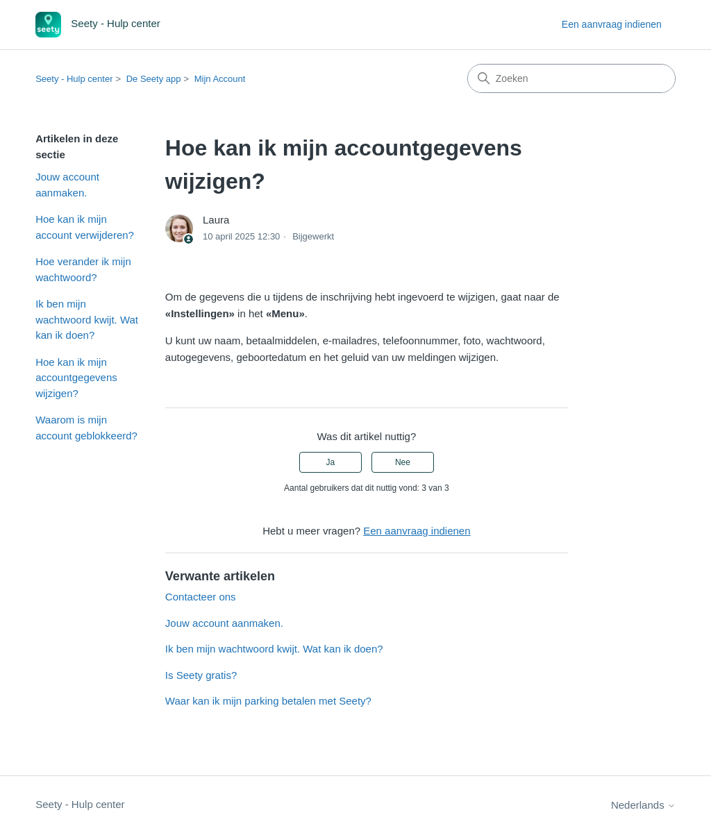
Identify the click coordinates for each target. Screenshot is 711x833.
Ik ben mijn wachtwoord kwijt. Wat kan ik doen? (86, 319)
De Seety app (153, 79)
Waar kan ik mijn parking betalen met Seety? (268, 701)
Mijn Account (220, 79)
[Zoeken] (571, 78)
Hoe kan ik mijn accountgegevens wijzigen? (76, 377)
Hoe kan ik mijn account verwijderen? (84, 227)
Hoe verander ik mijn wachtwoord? (83, 269)
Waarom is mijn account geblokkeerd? (86, 427)
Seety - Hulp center (73, 79)
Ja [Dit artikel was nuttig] (330, 462)
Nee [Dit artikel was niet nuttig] (402, 462)
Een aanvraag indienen (612, 24)
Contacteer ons (200, 597)
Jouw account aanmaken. (67, 185)
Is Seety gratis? (201, 675)
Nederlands (643, 805)
